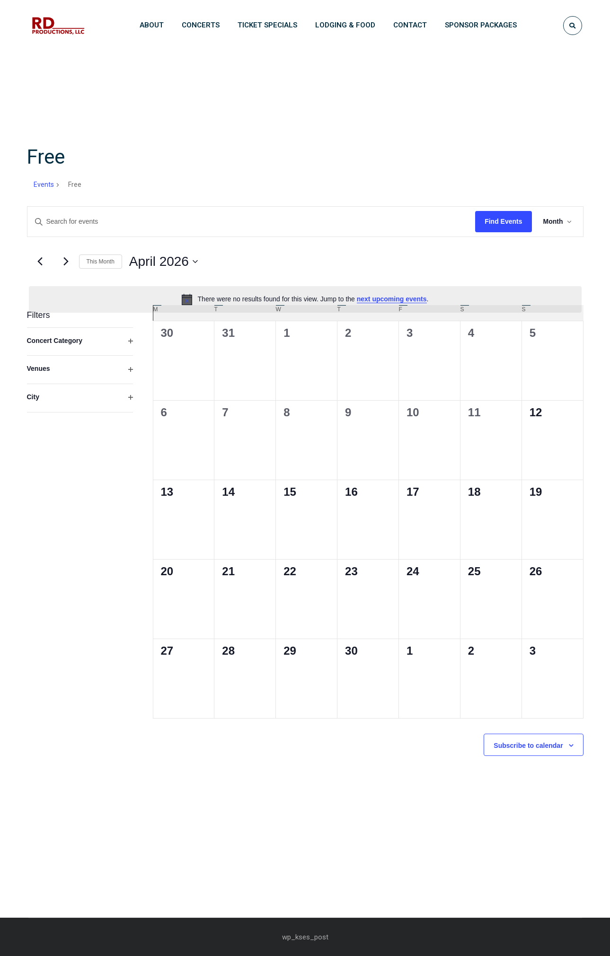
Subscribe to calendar (528, 745)
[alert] (305, 299)
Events (44, 184)
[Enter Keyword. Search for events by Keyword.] (251, 222)
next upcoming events (392, 299)
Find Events (503, 221)
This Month (101, 261)
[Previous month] (40, 261)
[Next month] (66, 261)
